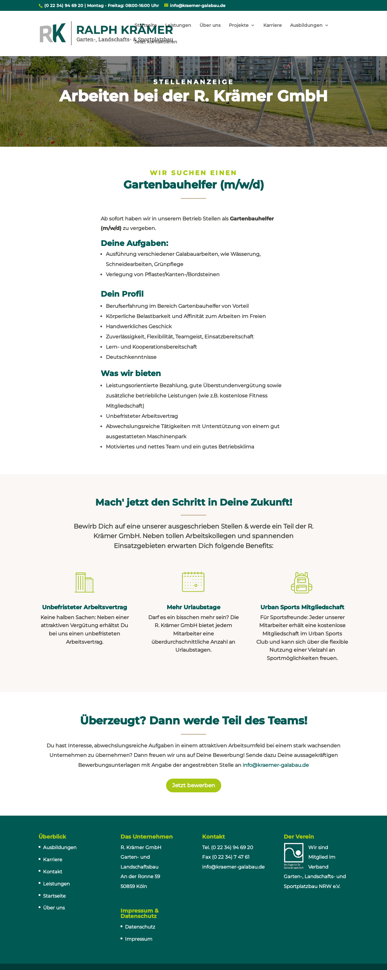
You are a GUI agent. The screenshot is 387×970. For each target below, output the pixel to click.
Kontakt (52, 872)
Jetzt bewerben (193, 785)
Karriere (272, 25)
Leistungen (178, 25)
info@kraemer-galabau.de (276, 765)
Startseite (146, 25)
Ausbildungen (306, 25)
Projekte (239, 25)
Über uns (210, 25)
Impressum (138, 939)
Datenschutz (140, 927)
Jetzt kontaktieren (156, 42)
